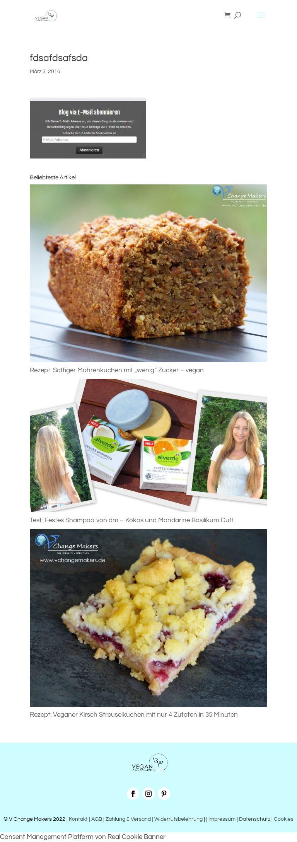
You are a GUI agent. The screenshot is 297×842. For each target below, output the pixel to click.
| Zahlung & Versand (127, 819)
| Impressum (221, 819)
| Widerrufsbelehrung (177, 819)
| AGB (95, 819)
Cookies (284, 819)
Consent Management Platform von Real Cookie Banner (83, 836)
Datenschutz (254, 819)
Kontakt (78, 819)
